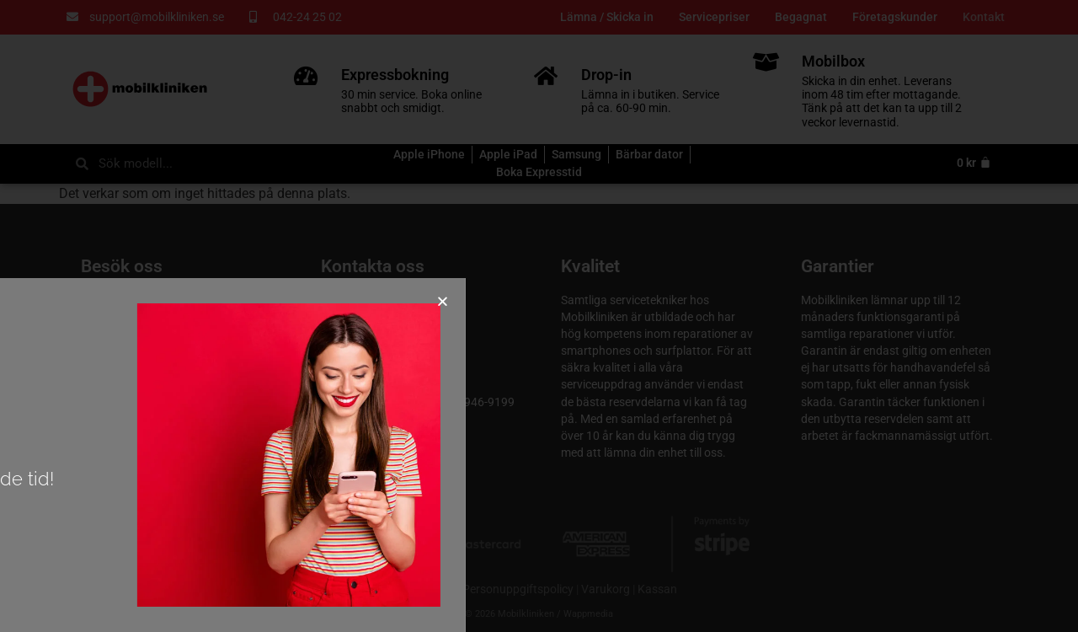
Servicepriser (714, 17)
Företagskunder (894, 17)
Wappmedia (588, 613)
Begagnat (801, 17)
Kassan (657, 589)
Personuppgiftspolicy (518, 589)
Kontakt (984, 17)
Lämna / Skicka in (607, 17)
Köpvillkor (429, 589)
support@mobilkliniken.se (388, 385)
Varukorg (605, 589)
